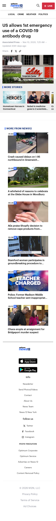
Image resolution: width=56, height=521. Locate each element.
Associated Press (11, 42)
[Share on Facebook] (11, 51)
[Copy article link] (20, 51)
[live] (48, 6)
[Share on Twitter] (16, 51)
